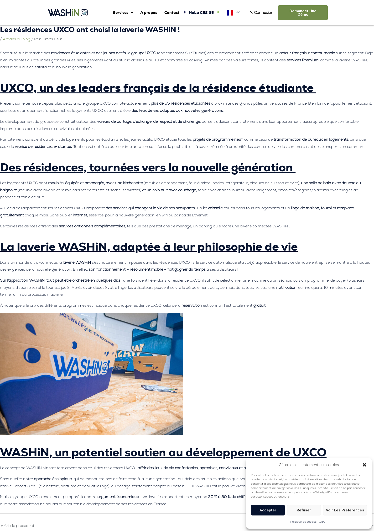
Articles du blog (17, 39)
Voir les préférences (345, 510)
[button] (364, 464)
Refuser (304, 510)
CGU (322, 522)
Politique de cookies (303, 522)
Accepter (267, 510)
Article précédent (17, 525)
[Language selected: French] (232, 12)
